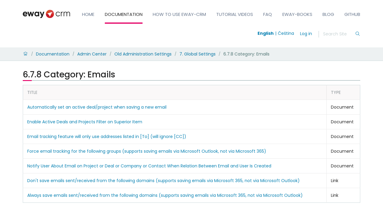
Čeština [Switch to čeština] (286, 33)
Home (88, 14)
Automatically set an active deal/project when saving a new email (96, 107)
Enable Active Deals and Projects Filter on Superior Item (84, 122)
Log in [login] (306, 33)
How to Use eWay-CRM (179, 14)
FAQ (267, 14)
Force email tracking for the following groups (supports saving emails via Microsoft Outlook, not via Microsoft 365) (146, 151)
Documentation (124, 14)
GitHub (352, 14)
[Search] (339, 34)
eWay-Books (297, 14)
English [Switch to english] (266, 33)
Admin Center (92, 54)
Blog (328, 14)
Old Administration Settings (143, 54)
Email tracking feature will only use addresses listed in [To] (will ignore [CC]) (106, 137)
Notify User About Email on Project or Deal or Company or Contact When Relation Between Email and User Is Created (149, 166)
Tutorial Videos (234, 14)
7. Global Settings (197, 54)
